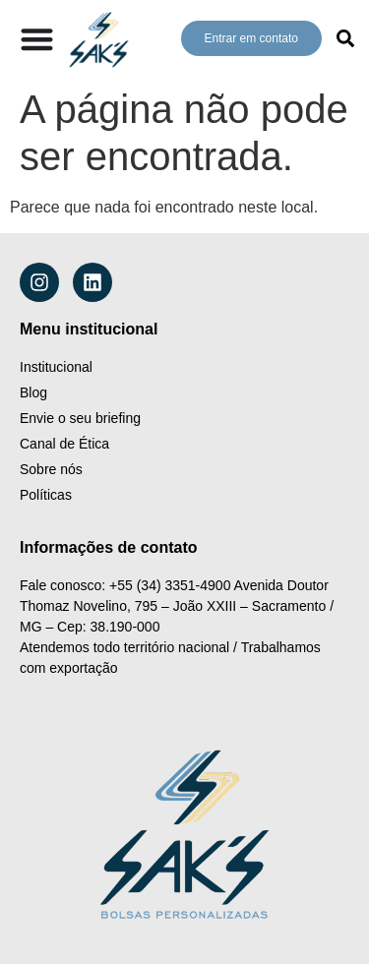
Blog (33, 392)
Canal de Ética (64, 444)
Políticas (46, 495)
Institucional (56, 367)
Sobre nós (51, 469)
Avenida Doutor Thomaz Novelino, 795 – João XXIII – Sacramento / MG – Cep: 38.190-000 (179, 605)
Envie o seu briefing (80, 418)
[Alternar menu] (37, 39)
